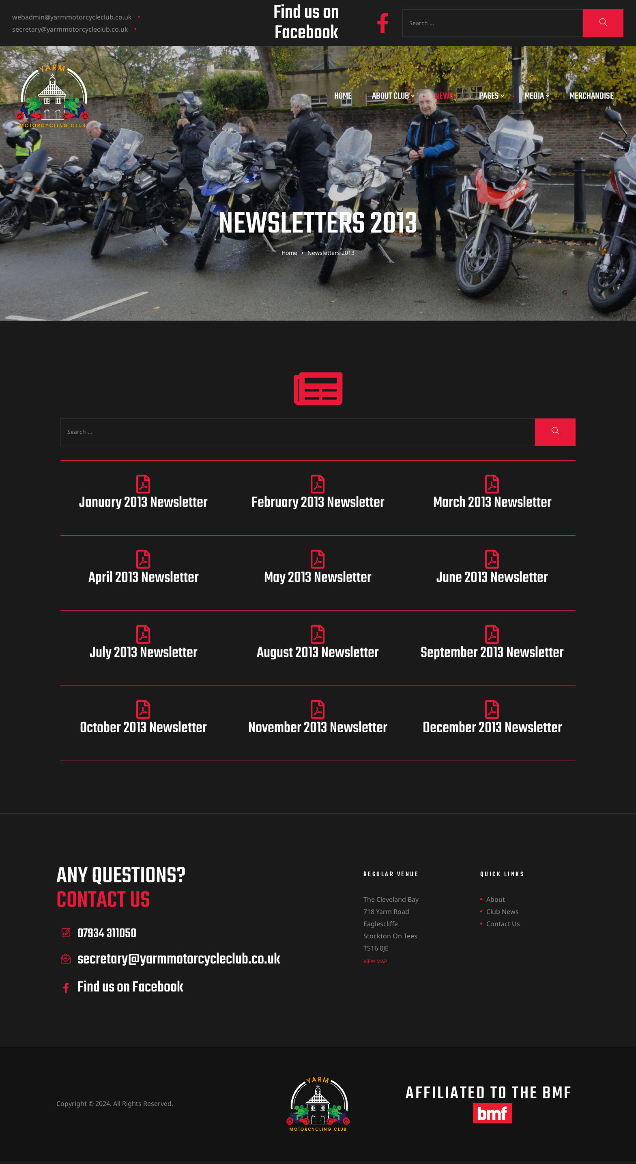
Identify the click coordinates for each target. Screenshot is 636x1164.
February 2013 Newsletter (318, 503)
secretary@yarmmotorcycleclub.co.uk (70, 29)
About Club (393, 96)
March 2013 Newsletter (492, 503)
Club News (502, 911)
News (447, 96)
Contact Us (503, 923)
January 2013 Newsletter (143, 503)
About (495, 899)
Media (536, 96)
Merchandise (591, 96)
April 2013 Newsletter (143, 578)
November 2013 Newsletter (317, 728)
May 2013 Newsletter (318, 578)
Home (343, 96)
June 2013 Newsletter (492, 578)
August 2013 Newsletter (318, 653)
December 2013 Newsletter (492, 728)
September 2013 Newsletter (492, 653)
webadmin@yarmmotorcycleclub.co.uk (72, 17)
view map (375, 960)
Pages (491, 96)
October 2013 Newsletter (143, 728)
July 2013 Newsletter (144, 653)
